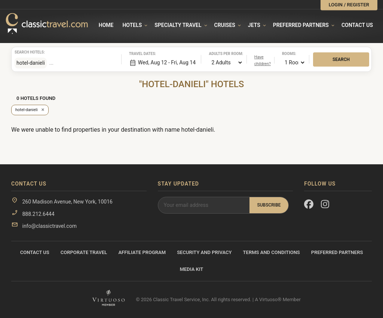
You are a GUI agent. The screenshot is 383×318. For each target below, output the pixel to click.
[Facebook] (308, 206)
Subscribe (269, 205)
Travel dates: (138, 54)
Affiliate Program (142, 252)
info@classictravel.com (49, 226)
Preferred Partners (301, 25)
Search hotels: (24, 52)
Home (106, 25)
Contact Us (357, 25)
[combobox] (81, 63)
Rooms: (289, 54)
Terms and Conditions (271, 252)
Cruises (224, 25)
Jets (254, 25)
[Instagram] (325, 206)
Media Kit (191, 269)
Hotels (132, 25)
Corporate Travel (84, 252)
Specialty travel (177, 25)
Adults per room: (218, 54)
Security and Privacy (204, 252)
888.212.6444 (38, 214)
